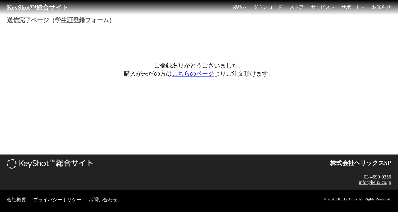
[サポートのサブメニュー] (363, 7)
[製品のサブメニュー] (244, 7)
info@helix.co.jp (375, 182)
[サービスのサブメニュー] (332, 7)
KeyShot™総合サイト (38, 7)
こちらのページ (193, 73)
